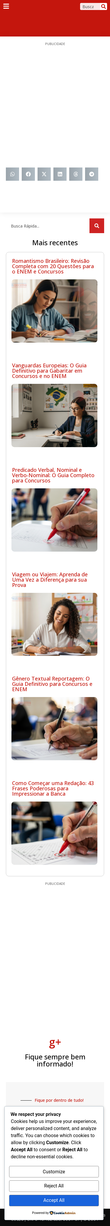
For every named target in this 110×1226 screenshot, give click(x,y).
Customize (54, 1171)
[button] (12, 174)
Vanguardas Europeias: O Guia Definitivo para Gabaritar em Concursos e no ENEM (49, 370)
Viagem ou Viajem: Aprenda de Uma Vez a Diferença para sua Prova (50, 579)
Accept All (54, 1200)
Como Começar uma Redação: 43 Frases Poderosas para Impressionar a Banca (53, 788)
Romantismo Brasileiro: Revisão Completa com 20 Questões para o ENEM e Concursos (53, 266)
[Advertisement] (55, 106)
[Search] (103, 6)
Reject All (54, 1186)
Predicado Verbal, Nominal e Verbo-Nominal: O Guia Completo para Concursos (53, 475)
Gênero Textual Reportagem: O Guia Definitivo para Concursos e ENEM (52, 684)
